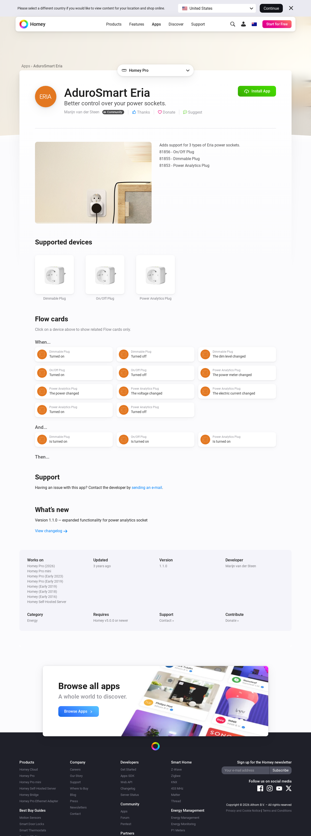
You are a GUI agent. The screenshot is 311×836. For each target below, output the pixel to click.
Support (198, 31)
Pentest (126, 824)
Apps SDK (127, 776)
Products (113, 31)
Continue (271, 8)
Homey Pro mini (30, 782)
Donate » (232, 620)
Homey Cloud (28, 769)
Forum (125, 817)
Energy (32, 620)
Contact (75, 814)
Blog (73, 795)
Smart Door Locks (31, 824)
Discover (176, 31)
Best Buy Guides (32, 810)
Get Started (128, 769)
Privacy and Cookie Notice (243, 810)
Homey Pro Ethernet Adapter (38, 801)
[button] (217, 8)
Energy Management (185, 817)
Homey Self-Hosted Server (37, 788)
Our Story (76, 776)
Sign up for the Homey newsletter (264, 762)
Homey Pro (27, 776)
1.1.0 (163, 566)
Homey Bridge (29, 795)
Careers (75, 769)
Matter (175, 795)
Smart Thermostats (32, 830)
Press (74, 801)
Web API (126, 782)
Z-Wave (176, 769)
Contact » (166, 620)
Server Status (130, 795)
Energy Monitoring (183, 824)
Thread (176, 801)
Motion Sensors (30, 817)
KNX (174, 782)
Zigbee (176, 776)
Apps (156, 31)
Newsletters (78, 807)
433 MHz (177, 788)
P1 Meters (178, 830)
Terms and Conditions (277, 810)
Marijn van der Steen (240, 566)
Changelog (128, 788)
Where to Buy (79, 788)
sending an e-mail (147, 487)
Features (136, 31)
